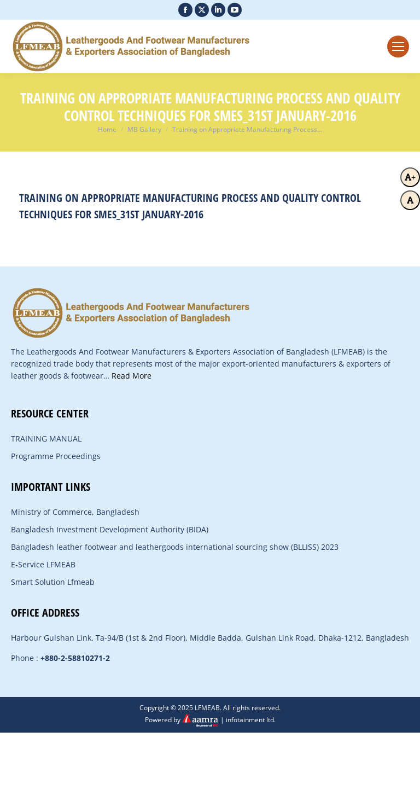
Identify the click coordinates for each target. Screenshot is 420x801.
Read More (131, 375)
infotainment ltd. (251, 719)
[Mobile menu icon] (398, 46)
